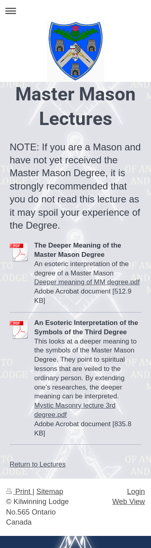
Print (19, 492)
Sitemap (49, 492)
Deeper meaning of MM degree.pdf (87, 282)
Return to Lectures (38, 464)
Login (136, 492)
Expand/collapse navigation (75, 10)
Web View (128, 502)
